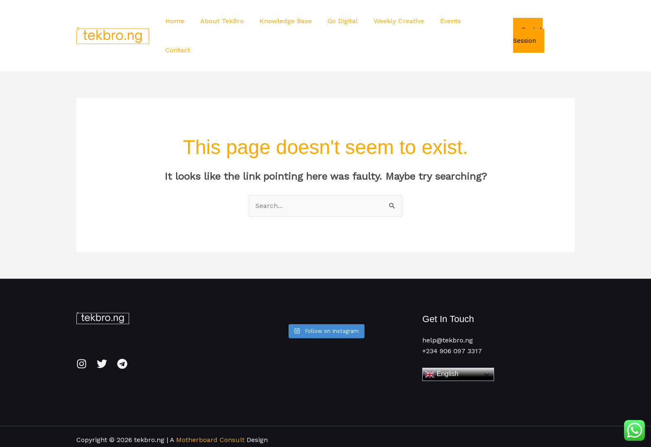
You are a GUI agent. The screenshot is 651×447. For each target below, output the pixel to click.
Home (185, 21)
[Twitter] (102, 335)
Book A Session (543, 20)
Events (448, 21)
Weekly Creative (399, 21)
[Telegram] (122, 335)
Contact (484, 21)
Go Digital (346, 21)
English (441, 345)
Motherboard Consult (210, 411)
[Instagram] (81, 335)
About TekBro (230, 21)
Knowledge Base (291, 21)
